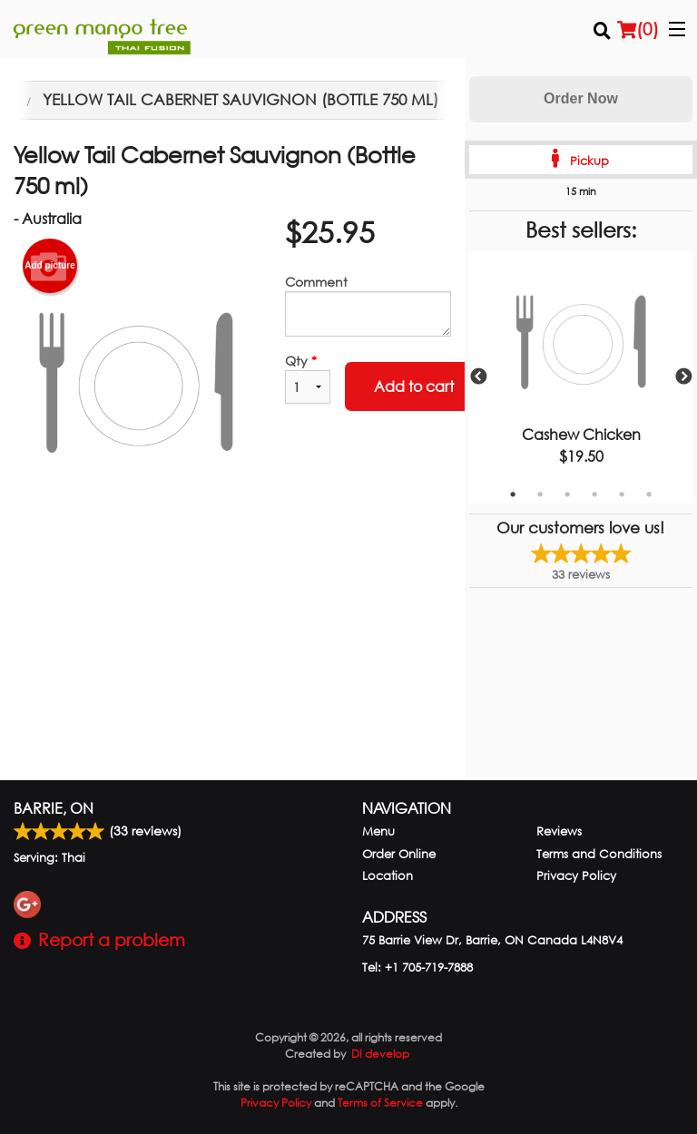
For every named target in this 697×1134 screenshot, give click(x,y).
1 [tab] (513, 494)
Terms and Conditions (599, 854)
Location (387, 876)
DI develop (380, 1053)
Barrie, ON (53, 807)
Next (683, 377)
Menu (378, 831)
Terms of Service (380, 1102)
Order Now (581, 98)
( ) (638, 29)
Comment (368, 305)
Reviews (559, 831)
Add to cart (414, 386)
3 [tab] (567, 494)
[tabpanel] (581, 377)
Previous (478, 377)
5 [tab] (622, 494)
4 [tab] (594, 494)
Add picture (50, 266)
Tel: (417, 967)
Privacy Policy (576, 876)
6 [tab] (649, 494)
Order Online (399, 854)
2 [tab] (540, 494)
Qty (307, 378)
